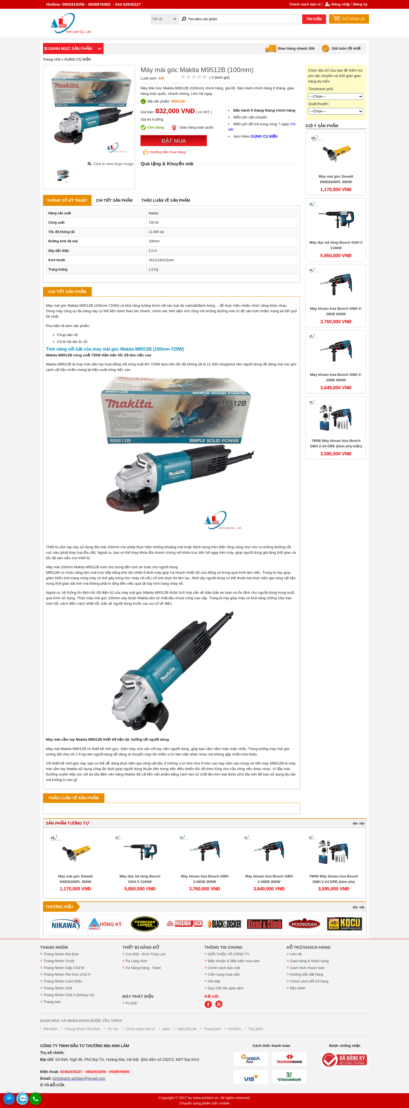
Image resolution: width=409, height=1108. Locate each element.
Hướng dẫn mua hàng (164, 152)
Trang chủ (52, 59)
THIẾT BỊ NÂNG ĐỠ (140, 947)
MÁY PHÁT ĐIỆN (138, 996)
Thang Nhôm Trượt (59, 961)
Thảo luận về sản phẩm (165, 200)
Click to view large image (113, 164)
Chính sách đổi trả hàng (309, 981)
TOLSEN (255, 1029)
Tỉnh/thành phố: (321, 89)
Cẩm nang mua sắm (224, 974)
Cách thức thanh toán (307, 968)
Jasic (166, 1029)
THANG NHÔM (54, 947)
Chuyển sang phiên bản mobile (204, 1103)
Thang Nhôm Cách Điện (63, 981)
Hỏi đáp (214, 981)
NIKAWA (51, 1029)
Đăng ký (360, 4)
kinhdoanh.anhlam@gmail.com (79, 1078)
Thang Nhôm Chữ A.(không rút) (69, 995)
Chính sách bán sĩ (305, 4)
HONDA (234, 1029)
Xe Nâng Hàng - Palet (143, 968)
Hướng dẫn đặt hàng (306, 974)
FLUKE (132, 1003)
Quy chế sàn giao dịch (226, 988)
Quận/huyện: (318, 104)
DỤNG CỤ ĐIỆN (77, 59)
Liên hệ (296, 954)
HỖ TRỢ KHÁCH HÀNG (309, 947)
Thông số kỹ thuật (67, 200)
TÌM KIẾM (314, 19)
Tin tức (113, 1029)
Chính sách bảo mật (224, 968)
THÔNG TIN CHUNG (223, 947)
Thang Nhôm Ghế (58, 988)
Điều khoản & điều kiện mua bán (234, 961)
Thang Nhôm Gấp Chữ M (64, 968)
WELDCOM (187, 1029)
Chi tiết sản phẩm (114, 200)
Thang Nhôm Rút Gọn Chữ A (67, 974)
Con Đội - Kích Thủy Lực (146, 954)
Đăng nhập (340, 4)
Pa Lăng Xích (136, 961)
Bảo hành (297, 988)
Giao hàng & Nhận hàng (309, 961)
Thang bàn (52, 1002)
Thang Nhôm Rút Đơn (61, 954)
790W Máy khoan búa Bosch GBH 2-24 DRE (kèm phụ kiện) (333, 881)
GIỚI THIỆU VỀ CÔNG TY (229, 954)
